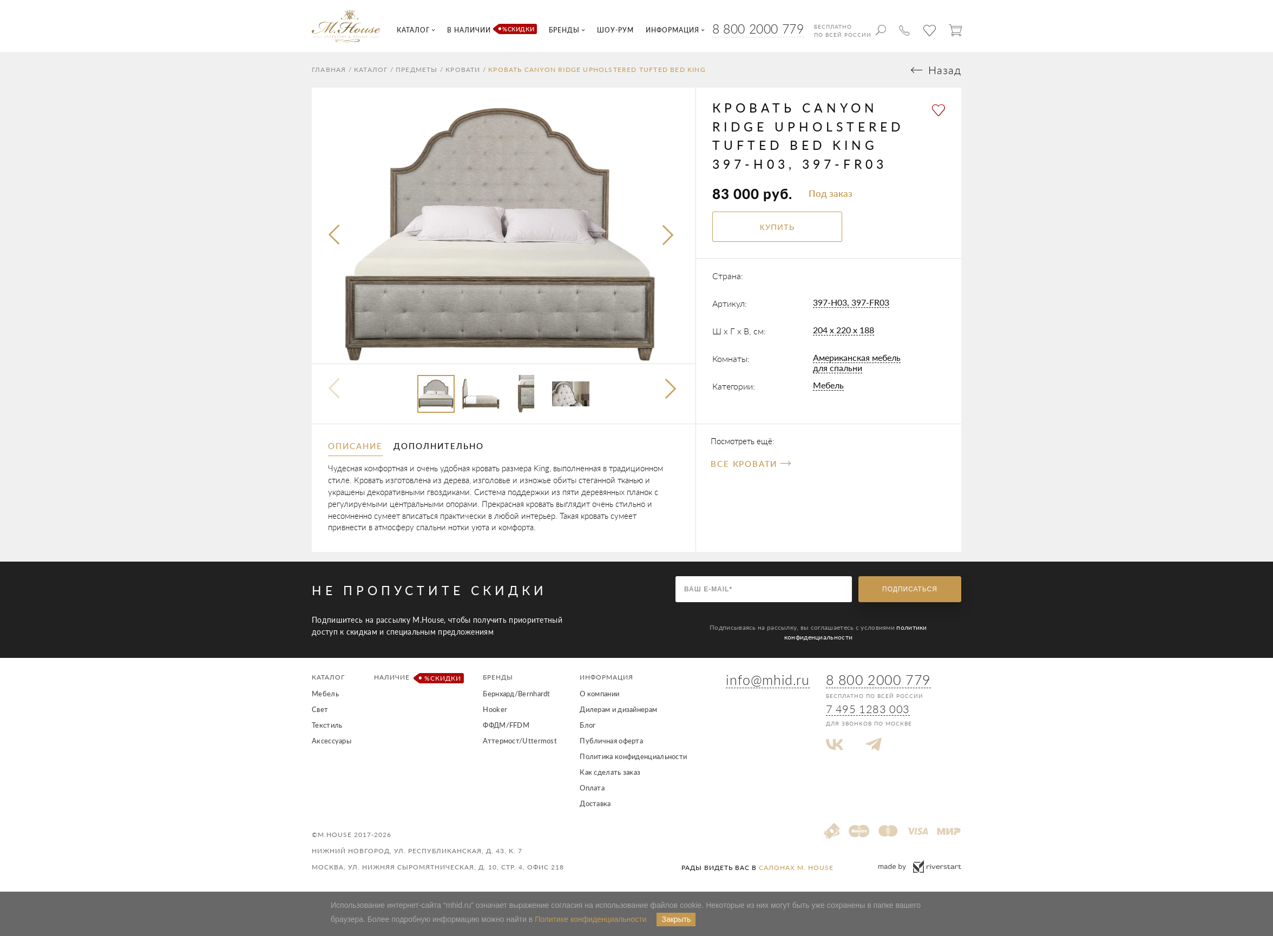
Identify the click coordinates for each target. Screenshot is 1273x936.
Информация (606, 677)
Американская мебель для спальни (857, 362)
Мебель (828, 385)
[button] (672, 390)
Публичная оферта (611, 740)
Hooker (495, 709)
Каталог (371, 70)
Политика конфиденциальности (633, 756)
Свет (320, 709)
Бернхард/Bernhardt (516, 693)
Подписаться (909, 589)
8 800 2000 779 (758, 28)
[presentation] (335, 235)
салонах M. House (796, 868)
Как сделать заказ (610, 772)
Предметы (417, 70)
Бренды (498, 677)
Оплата (592, 787)
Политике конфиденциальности (590, 919)
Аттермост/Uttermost (520, 740)
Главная (329, 70)
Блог (587, 725)
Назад (944, 70)
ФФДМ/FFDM (506, 725)
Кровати (462, 70)
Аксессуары (331, 740)
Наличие (417, 678)
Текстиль (327, 725)
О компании (599, 693)
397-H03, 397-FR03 (851, 302)
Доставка (595, 803)
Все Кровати (750, 464)
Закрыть (676, 919)
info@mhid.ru (767, 679)
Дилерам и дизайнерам (618, 709)
